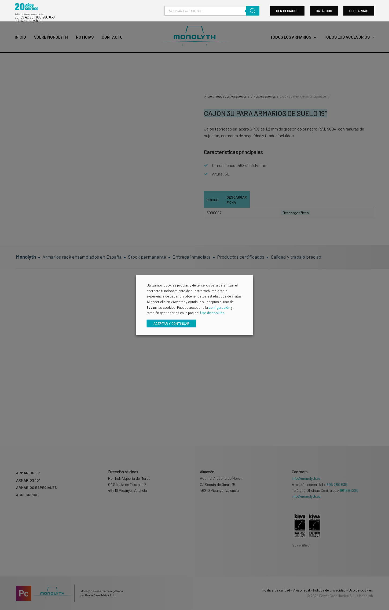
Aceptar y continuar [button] (171, 324)
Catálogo (324, 11)
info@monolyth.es (28, 21)
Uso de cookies (212, 313)
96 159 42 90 (24, 18)
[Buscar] (252, 11)
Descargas (358, 11)
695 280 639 (45, 18)
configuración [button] (219, 308)
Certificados (287, 11)
